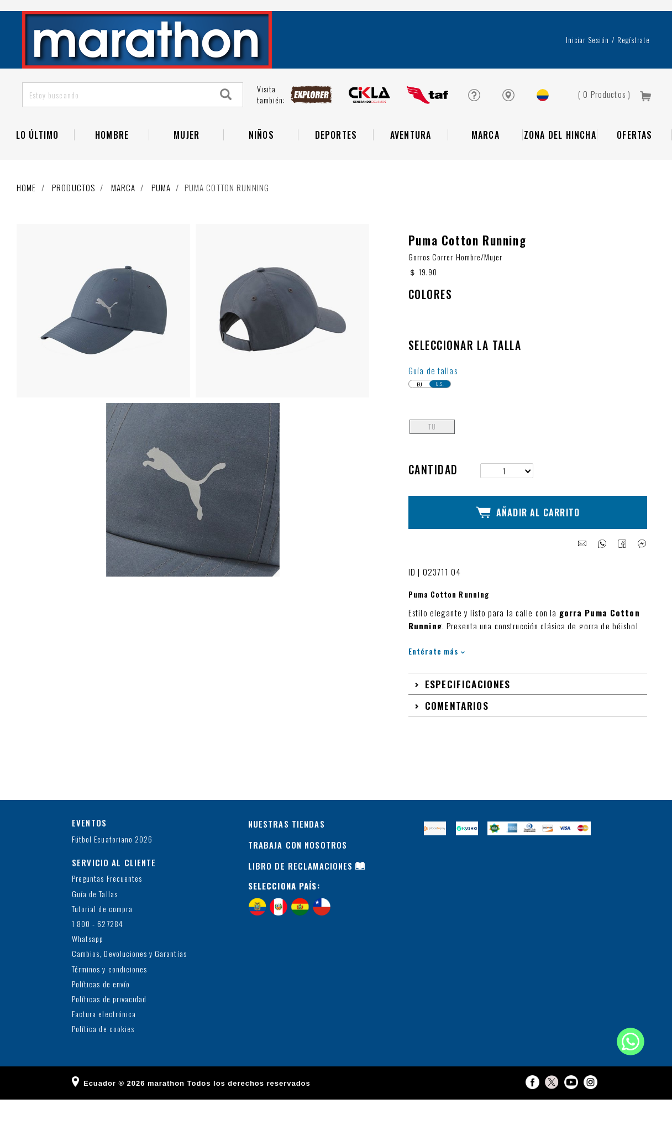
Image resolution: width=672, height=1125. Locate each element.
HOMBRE (112, 164)
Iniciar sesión (588, 69)
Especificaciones (468, 710)
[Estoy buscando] (116, 124)
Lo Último (37, 164)
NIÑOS (261, 164)
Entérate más (436, 677)
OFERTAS (634, 164)
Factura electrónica (104, 1040)
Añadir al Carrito (528, 543)
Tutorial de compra (102, 935)
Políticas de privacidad (109, 1025)
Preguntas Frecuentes (107, 904)
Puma (161, 217)
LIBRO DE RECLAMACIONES (300, 892)
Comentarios (457, 731)
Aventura (411, 164)
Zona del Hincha (560, 164)
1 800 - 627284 (97, 950)
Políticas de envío (101, 1010)
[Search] (226, 124)
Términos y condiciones (109, 995)
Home (26, 217)
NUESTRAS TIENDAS (286, 850)
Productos (73, 217)
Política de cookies (103, 1055)
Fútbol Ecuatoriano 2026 (112, 865)
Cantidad (433, 506)
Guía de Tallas (95, 920)
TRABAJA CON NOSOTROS (298, 871)
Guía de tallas (433, 406)
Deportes (336, 164)
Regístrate (633, 69)
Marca (485, 164)
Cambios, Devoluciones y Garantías (129, 980)
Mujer (187, 164)
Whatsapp (87, 965)
